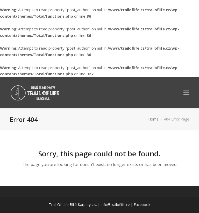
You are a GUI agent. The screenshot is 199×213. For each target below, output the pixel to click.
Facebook (142, 204)
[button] (186, 92)
